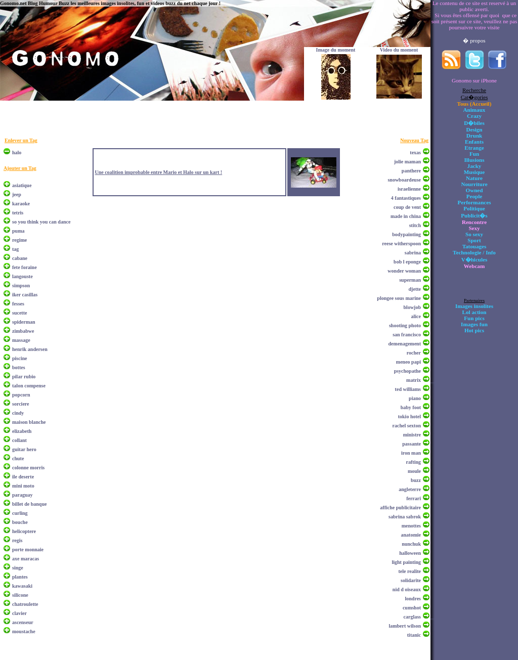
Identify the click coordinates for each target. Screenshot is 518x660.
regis (17, 540)
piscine (19, 358)
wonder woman (404, 271)
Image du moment (336, 50)
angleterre (410, 489)
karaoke (21, 203)
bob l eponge (407, 262)
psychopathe (407, 371)
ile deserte (23, 476)
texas (415, 152)
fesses (18, 303)
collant (19, 440)
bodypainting (406, 234)
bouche (20, 522)
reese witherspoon (401, 243)
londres (413, 598)
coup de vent (407, 207)
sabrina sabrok (404, 516)
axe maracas (25, 558)
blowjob (412, 307)
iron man (411, 453)
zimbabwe (23, 331)
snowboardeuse (404, 180)
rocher (414, 353)
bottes (18, 367)
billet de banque (29, 504)
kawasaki (22, 586)
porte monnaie (28, 549)
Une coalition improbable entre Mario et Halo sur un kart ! (158, 172)
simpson (21, 285)
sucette (19, 313)
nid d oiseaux (407, 589)
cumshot (412, 607)
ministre (412, 434)
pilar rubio (23, 376)
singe (17, 567)
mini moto (23, 486)
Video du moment (399, 50)
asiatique (21, 185)
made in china (406, 216)
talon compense (29, 385)
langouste (22, 276)
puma (18, 231)
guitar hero (24, 449)
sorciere (20, 404)
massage (21, 340)
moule (414, 471)
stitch (415, 225)
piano (415, 398)
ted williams (408, 389)
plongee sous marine (399, 298)
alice (416, 316)
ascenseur (22, 622)
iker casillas (24, 294)
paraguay (22, 495)
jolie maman (407, 161)
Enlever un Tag (21, 140)
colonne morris (28, 467)
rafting (413, 462)
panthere (411, 170)
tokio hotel (409, 416)
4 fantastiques (406, 198)
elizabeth (21, 431)
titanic (414, 635)
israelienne (409, 189)
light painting (406, 562)
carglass (412, 617)
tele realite (409, 571)
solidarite (411, 580)
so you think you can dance (41, 222)
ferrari (413, 498)
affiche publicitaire (400, 507)
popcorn (21, 395)
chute (18, 458)
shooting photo (405, 325)
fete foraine (24, 267)
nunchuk (411, 544)
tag (15, 249)
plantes (20, 577)
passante (411, 444)
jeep (16, 194)
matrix (413, 380)
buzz (416, 480)
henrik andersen (30, 349)
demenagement (404, 343)
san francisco (407, 334)
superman (410, 280)
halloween (410, 553)
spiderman (23, 322)
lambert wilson (404, 626)
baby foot (411, 407)
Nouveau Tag (414, 140)
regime (19, 240)
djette (415, 289)
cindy (18, 413)
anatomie (411, 535)
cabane (19, 258)
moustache (23, 631)
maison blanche (29, 422)
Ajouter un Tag (20, 168)
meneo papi (408, 362)
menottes (411, 526)
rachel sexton (407, 425)
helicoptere (24, 531)
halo (16, 152)
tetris (17, 212)
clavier (19, 613)
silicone (20, 595)
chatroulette (25, 604)
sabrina (413, 252)
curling (20, 513)
